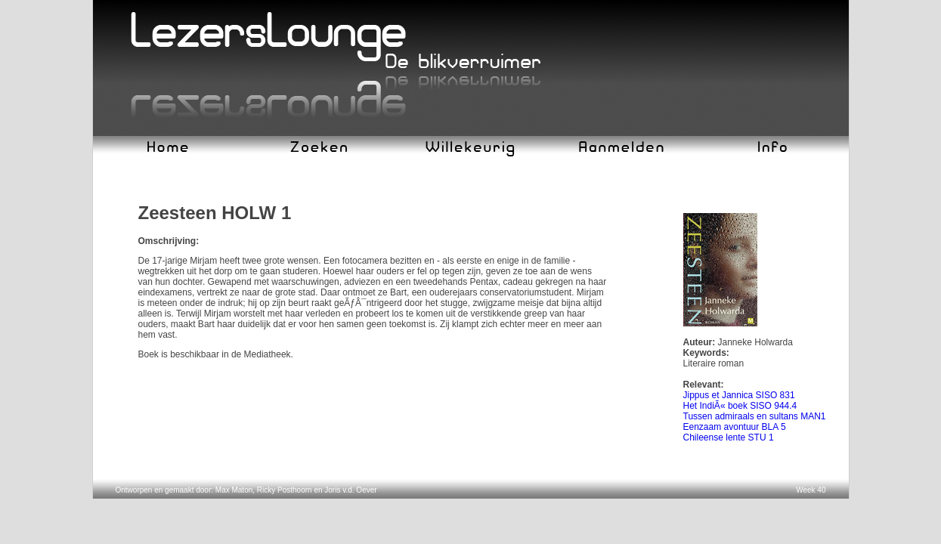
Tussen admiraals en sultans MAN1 (754, 416)
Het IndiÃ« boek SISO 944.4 (740, 405)
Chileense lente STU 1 (728, 437)
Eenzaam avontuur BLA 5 (734, 427)
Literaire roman (713, 363)
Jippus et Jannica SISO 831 (739, 395)
